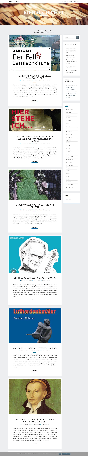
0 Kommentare (45, 80)
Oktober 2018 (69, 134)
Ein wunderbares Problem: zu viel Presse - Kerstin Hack (71, 93)
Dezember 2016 (69, 184)
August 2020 (68, 112)
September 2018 (69, 137)
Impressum (70, 1)
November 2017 (69, 159)
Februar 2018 (69, 151)
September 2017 (69, 165)
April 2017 (68, 179)
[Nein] (86, 454)
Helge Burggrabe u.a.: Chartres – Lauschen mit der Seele (71, 61)
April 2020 (68, 117)
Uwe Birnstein (36, 80)
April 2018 (68, 145)
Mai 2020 (68, 115)
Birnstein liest (14, 1)
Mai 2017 (68, 176)
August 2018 (68, 140)
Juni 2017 (68, 173)
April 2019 (68, 126)
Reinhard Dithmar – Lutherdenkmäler (35, 348)
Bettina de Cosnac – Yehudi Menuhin (35, 278)
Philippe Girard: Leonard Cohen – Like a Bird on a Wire (71, 50)
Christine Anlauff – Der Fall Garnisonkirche (35, 77)
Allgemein (68, 199)
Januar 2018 (68, 154)
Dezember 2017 (69, 156)
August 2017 (68, 168)
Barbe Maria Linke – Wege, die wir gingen (35, 206)
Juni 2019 (68, 123)
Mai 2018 (68, 142)
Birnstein (64, 1)
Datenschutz (76, 1)
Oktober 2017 (69, 162)
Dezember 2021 (69, 109)
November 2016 (69, 187)
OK (59, 454)
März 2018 (68, 148)
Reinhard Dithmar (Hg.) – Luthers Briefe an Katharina (35, 420)
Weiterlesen (35, 100)
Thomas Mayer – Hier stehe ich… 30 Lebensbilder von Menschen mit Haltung (34, 138)
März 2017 (68, 181)
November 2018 (69, 131)
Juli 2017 (68, 170)
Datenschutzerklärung (66, 454)
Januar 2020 (68, 120)
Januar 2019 (68, 129)
